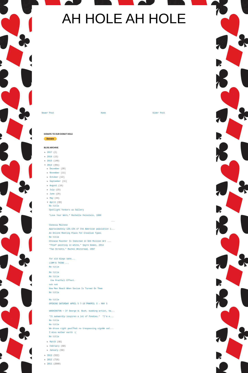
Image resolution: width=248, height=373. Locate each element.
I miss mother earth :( (62, 332)
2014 (50, 165)
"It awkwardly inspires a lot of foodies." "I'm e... (81, 316)
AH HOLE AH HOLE (124, 18)
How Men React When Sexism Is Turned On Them (75, 288)
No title (54, 206)
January (55, 350)
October (55, 177)
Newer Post (48, 113)
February (55, 346)
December (55, 169)
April (53, 202)
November (55, 173)
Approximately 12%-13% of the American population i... (82, 229)
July (53, 190)
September (56, 181)
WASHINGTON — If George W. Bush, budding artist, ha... (82, 311)
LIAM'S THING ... (59, 263)
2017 (50, 152)
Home (103, 113)
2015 (50, 161)
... (82, 221)
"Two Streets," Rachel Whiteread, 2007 (72, 249)
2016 (50, 157)
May (52, 198)
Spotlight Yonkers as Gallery (66, 210)
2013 (50, 355)
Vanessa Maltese (58, 225)
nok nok (53, 284)
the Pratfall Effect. (62, 280)
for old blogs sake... (62, 259)
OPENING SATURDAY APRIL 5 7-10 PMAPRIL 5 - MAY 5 (78, 304)
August (54, 185)
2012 (50, 360)
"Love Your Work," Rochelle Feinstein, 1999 (75, 215)
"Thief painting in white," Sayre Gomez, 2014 (76, 245)
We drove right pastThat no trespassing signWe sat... (81, 328)
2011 (50, 364)
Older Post (159, 113)
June (53, 194)
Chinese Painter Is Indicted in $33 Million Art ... (80, 241)
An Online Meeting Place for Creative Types (75, 233)
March (53, 342)
